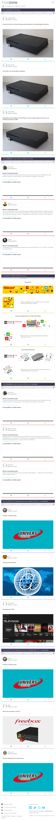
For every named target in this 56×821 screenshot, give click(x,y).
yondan (9, 239)
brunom (10, 509)
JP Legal (41, 811)
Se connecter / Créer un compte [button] (13, 6)
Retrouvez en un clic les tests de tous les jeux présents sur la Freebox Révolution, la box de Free (35, 370)
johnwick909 (11, 111)
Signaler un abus (6, 804)
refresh (53, 278)
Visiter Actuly (24, 278)
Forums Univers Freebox (8, 813)
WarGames (10, 464)
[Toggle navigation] (53, 2)
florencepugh (11, 65)
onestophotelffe (11, 18)
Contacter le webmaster (8, 807)
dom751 (10, 203)
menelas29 (10, 752)
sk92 (9, 705)
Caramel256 (11, 603)
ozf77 (9, 556)
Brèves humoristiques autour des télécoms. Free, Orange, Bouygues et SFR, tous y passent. (35, 302)
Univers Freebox (6, 810)
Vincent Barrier (48, 811)
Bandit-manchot (12, 428)
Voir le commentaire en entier (10, 179)
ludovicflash (11, 167)
